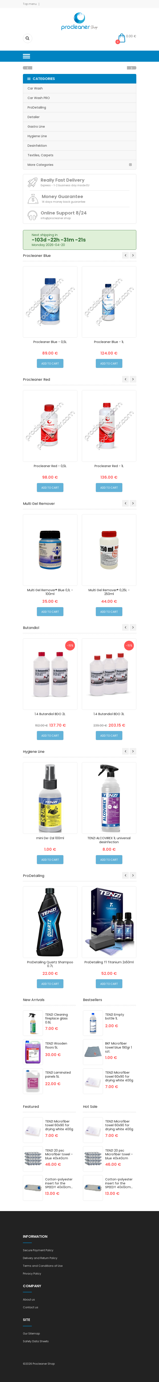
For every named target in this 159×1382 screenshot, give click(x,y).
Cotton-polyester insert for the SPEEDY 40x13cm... (59, 1183)
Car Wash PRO (39, 98)
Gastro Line (36, 126)
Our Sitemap (31, 1333)
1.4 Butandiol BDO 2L (50, 714)
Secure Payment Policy (38, 1250)
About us (29, 1299)
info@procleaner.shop (56, 218)
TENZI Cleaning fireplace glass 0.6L (56, 1018)
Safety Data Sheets (36, 1341)
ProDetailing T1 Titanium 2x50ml (109, 962)
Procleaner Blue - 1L (109, 342)
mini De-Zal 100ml (50, 838)
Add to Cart (50, 363)
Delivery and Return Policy (40, 1258)
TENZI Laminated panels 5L (58, 1074)
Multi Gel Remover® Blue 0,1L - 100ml (50, 592)
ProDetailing (37, 107)
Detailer (34, 117)
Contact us (30, 1307)
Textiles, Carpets (40, 155)
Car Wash (35, 88)
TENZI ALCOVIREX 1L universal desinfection (109, 840)
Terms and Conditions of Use (42, 1266)
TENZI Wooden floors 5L (56, 1045)
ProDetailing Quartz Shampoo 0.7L (50, 964)
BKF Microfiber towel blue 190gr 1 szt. (118, 1047)
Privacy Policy (32, 1273)
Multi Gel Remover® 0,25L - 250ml (109, 592)
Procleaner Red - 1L (109, 466)
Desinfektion (37, 145)
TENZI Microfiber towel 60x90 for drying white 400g (119, 1076)
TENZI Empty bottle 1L (114, 1016)
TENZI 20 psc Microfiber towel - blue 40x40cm (59, 1154)
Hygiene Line (37, 136)
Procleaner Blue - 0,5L (50, 342)
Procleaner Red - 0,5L (50, 466)
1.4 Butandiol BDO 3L (109, 714)
